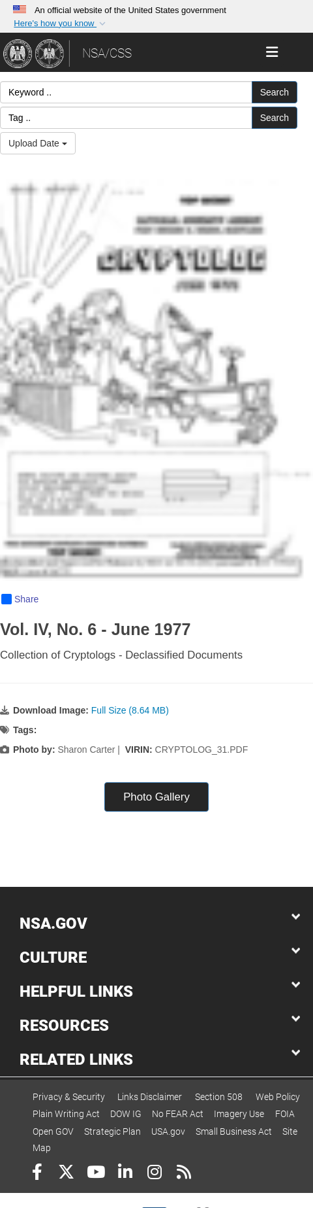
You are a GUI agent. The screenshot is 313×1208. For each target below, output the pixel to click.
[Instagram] (154, 1174)
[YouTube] (95, 1174)
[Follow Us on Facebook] (36, 1174)
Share (19, 599)
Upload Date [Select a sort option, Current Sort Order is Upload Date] (37, 143)
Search (274, 92)
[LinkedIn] (124, 1174)
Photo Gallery (156, 797)
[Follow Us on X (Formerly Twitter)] (66, 1174)
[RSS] (183, 1174)
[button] (60, 23)
